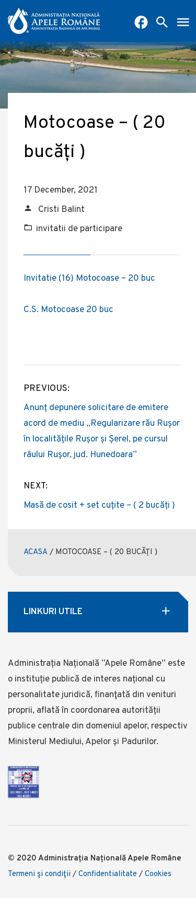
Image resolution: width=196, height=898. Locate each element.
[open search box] (162, 23)
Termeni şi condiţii (39, 874)
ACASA (36, 552)
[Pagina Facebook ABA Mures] (141, 23)
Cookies (158, 874)
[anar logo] (54, 21)
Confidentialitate (107, 874)
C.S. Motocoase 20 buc (68, 310)
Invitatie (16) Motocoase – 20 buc (89, 278)
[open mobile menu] (182, 23)
